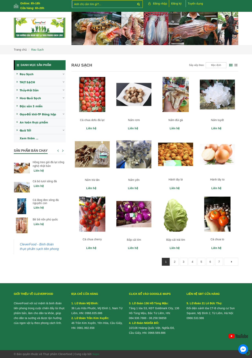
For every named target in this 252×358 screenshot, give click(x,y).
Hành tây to (217, 179)
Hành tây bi (176, 179)
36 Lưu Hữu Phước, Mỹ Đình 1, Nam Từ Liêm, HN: (97, 308)
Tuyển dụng (195, 3)
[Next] (231, 262)
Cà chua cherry (92, 239)
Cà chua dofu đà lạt (92, 120)
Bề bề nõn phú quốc (45, 219)
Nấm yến (134, 179)
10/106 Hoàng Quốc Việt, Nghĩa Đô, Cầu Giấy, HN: (152, 327)
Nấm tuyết (217, 120)
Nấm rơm (134, 120)
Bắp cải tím (134, 239)
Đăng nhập (160, 3)
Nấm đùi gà (176, 120)
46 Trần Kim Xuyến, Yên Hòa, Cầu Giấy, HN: (97, 322)
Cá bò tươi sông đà (45, 181)
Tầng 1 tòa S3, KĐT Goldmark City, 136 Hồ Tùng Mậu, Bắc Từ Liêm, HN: (154, 308)
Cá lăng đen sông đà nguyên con (46, 201)
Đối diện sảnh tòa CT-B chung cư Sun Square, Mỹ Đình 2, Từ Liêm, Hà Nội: (211, 308)
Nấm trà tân (92, 179)
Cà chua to (217, 239)
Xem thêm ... (29, 138)
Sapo (95, 354)
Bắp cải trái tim (175, 239)
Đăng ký (176, 3)
